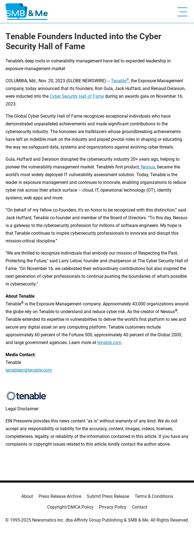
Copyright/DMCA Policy (70, 507)
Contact (139, 507)
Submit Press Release (108, 496)
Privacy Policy (112, 507)
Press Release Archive (60, 496)
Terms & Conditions (154, 496)
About (27, 496)
